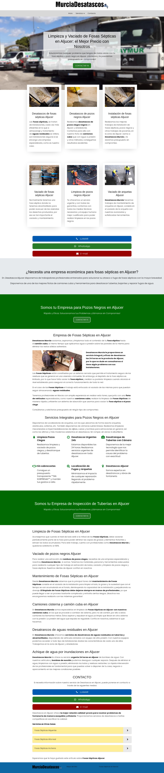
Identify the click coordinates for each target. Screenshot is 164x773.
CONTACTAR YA (82, 65)
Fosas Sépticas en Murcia (108, 767)
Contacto (92, 13)
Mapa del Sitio (72, 767)
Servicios (79, 13)
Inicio (70, 13)
